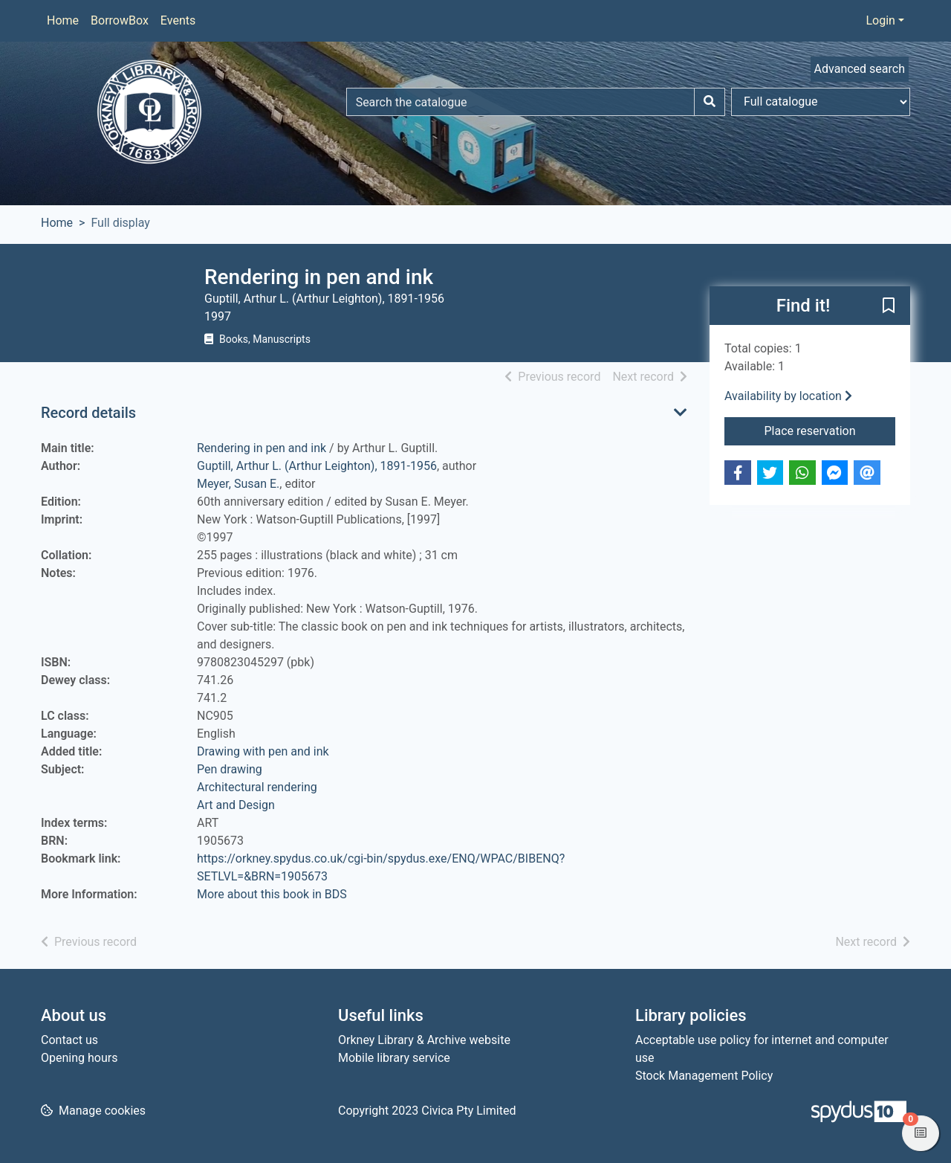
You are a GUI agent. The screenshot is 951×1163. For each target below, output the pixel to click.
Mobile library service (394, 1058)
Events (177, 20)
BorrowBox (120, 20)
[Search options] (820, 102)
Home (63, 20)
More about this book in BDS (272, 894)
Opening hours (79, 1058)
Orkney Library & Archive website (424, 1040)
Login (880, 20)
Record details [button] (88, 413)
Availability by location (788, 396)
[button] (888, 306)
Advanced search (859, 69)
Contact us (69, 1040)
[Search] (709, 102)
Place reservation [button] (830, 430)
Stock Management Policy (704, 1076)
